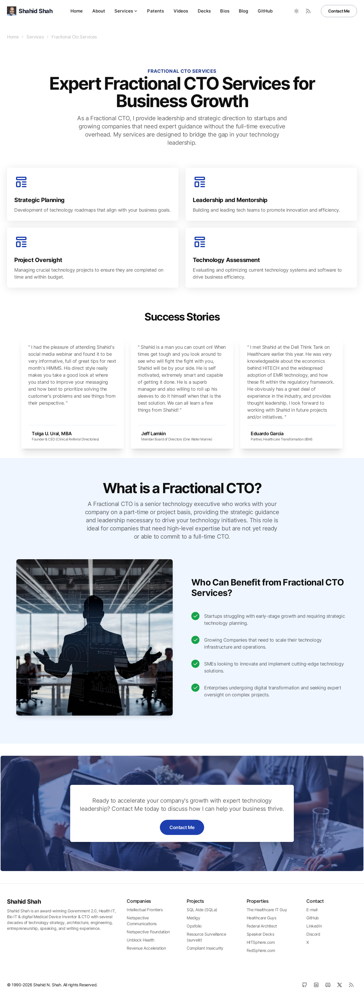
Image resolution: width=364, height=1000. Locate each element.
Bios (224, 11)
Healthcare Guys (261, 917)
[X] (339, 985)
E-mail (311, 909)
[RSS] (351, 985)
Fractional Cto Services (74, 37)
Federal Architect (262, 925)
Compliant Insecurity (205, 948)
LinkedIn (314, 925)
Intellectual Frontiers (144, 909)
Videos (181, 11)
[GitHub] (304, 985)
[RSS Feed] (308, 11)
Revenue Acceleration (146, 948)
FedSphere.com (261, 950)
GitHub (265, 11)
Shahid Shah (24, 901)
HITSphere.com (261, 942)
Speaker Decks (260, 934)
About (98, 11)
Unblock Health (140, 939)
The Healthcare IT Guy (267, 909)
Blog (243, 11)
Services (126, 11)
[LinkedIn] (316, 985)
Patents (155, 11)
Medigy (193, 917)
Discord (313, 934)
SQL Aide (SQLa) (202, 909)
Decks (204, 11)
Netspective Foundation (148, 931)
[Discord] (328, 985)
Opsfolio (194, 925)
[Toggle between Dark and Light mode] (296, 11)
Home (76, 11)
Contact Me (339, 10)
